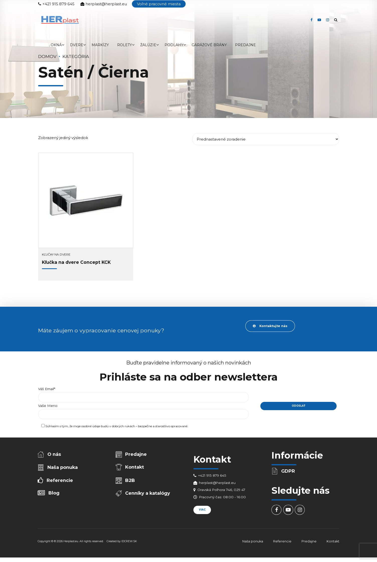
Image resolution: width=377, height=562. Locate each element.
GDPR (288, 471)
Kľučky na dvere (56, 254)
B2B (130, 482)
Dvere (76, 45)
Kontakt (135, 468)
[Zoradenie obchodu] (265, 139)
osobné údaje (90, 427)
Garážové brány (209, 45)
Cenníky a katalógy (148, 495)
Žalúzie (148, 45)
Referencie (60, 482)
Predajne (245, 45)
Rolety (124, 45)
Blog (54, 495)
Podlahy (174, 45)
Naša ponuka (63, 468)
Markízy (100, 45)
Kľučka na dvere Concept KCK (76, 262)
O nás (54, 455)
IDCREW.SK (129, 542)
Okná (56, 45)
